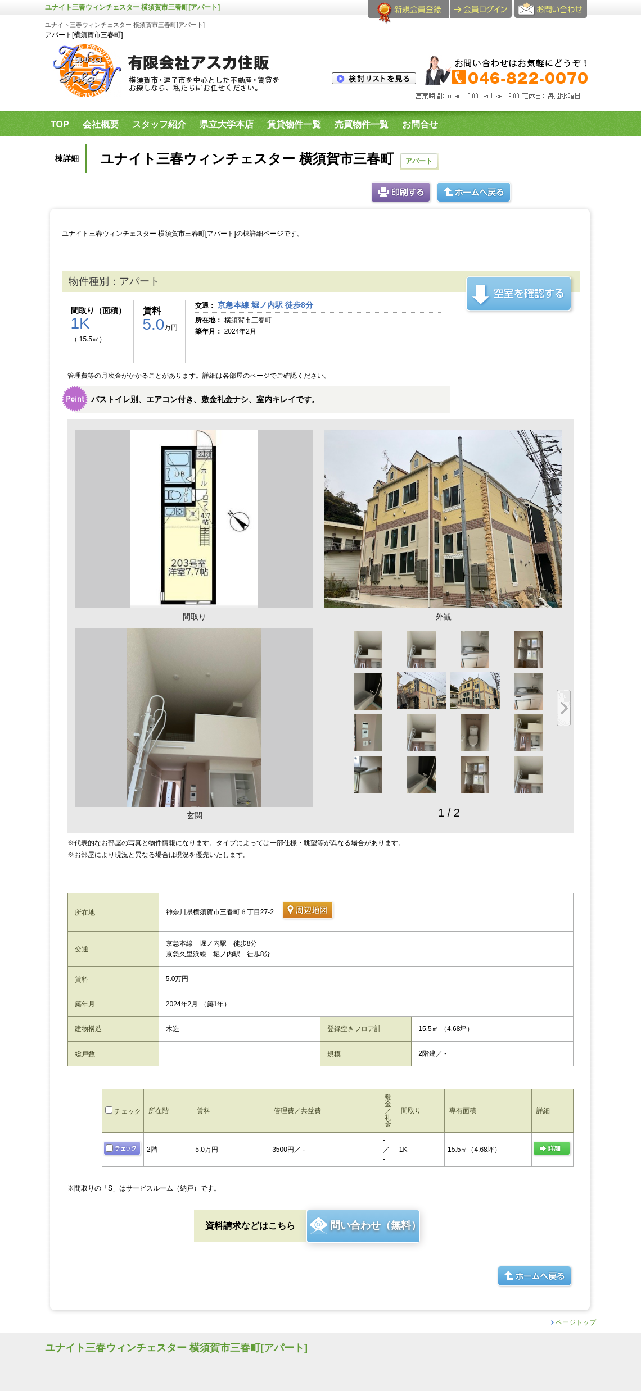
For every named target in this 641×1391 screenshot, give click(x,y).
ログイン (481, 9)
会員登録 (408, 13)
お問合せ (552, 13)
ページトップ (576, 1322)
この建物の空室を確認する (519, 294)
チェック (123, 1111)
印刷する (401, 193)
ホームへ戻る (474, 193)
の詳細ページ (552, 1149)
